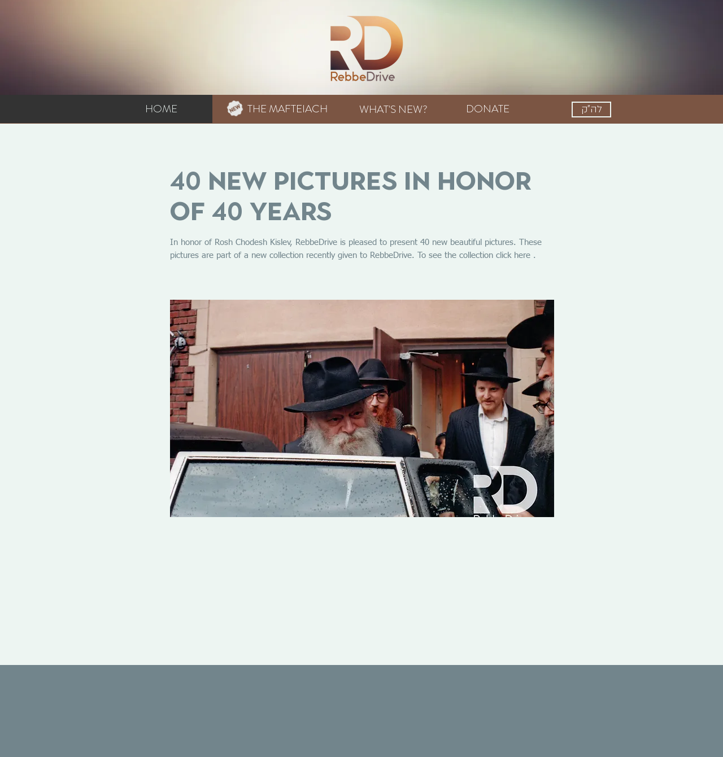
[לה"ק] (591, 109)
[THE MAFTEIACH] (280, 109)
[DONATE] (487, 109)
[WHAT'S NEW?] (393, 109)
